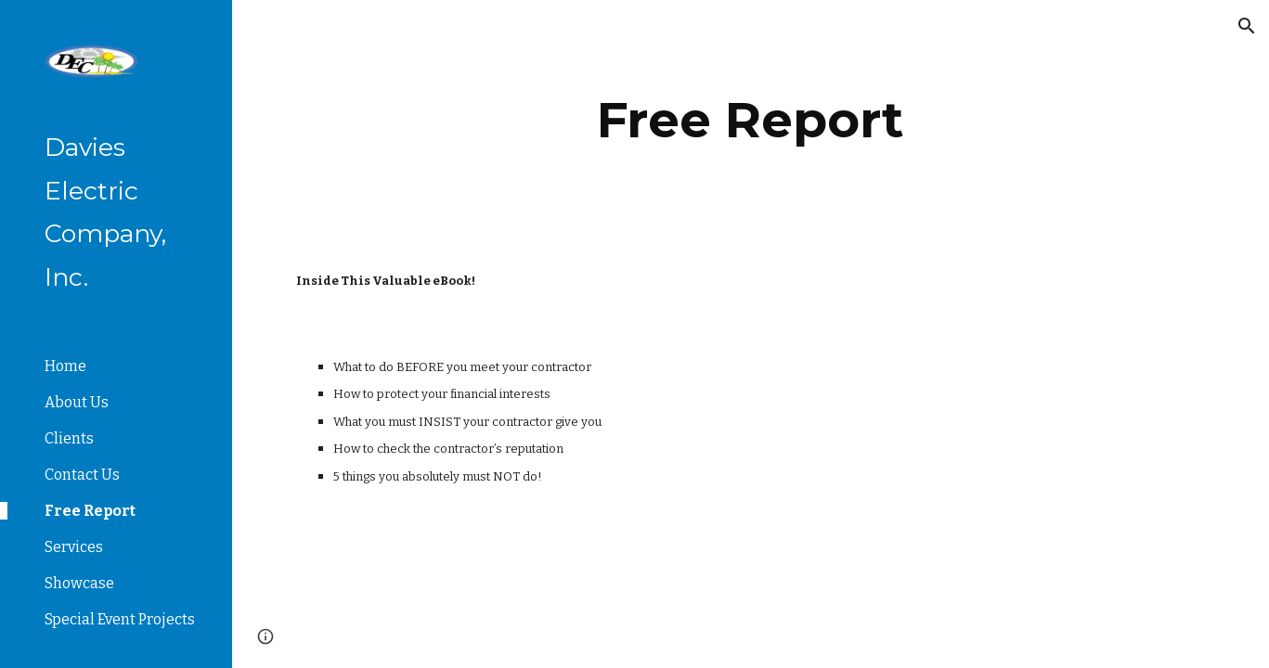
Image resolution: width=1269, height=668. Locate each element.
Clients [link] (69, 438)
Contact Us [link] (82, 474)
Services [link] (74, 547)
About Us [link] (77, 402)
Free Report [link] (90, 511)
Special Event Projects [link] (120, 619)
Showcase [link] (79, 583)
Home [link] (65, 366)
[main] (751, 120)
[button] (1246, 26)
